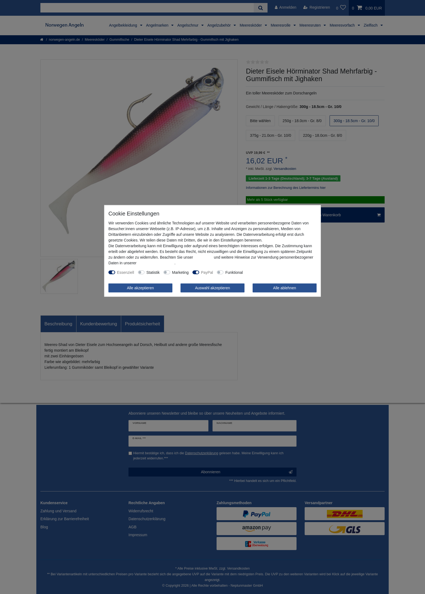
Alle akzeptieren (140, 287)
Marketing (180, 272)
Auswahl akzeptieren (212, 287)
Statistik (153, 272)
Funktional (234, 272)
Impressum (203, 257)
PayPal (207, 272)
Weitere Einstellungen (265, 272)
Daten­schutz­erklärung (155, 263)
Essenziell (125, 272)
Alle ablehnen (284, 287)
